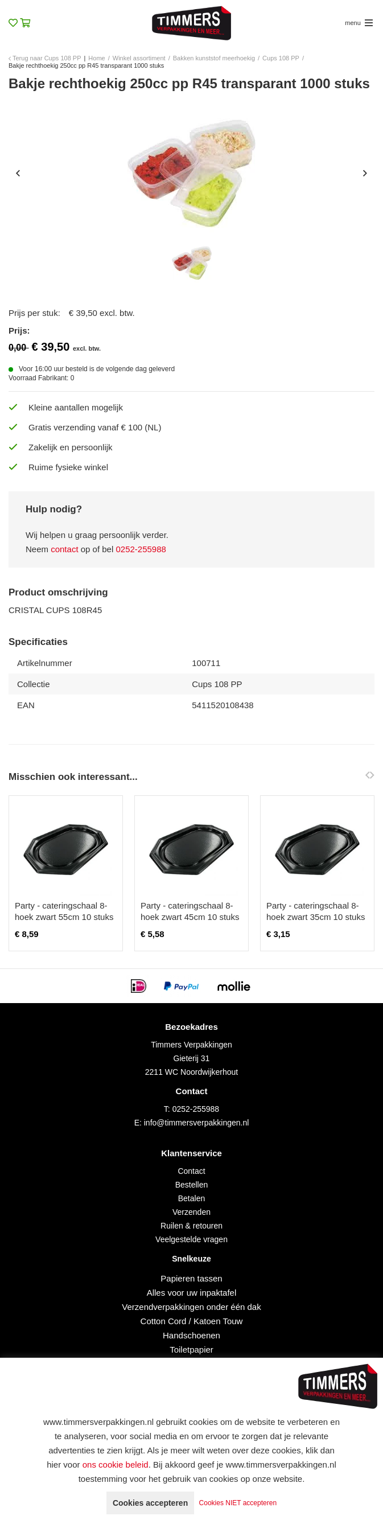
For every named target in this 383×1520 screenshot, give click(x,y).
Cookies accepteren (150, 1502)
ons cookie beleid (116, 1464)
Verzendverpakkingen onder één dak (191, 1307)
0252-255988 (141, 549)
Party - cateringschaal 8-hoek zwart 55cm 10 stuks (64, 911)
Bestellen (191, 1184)
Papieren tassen (191, 1278)
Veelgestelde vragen (191, 1239)
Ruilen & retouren (191, 1225)
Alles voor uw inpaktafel (192, 1292)
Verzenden (191, 1212)
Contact (191, 1171)
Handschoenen (191, 1335)
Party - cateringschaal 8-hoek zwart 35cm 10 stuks (315, 911)
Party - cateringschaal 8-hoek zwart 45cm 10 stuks (190, 911)
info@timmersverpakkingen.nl (196, 1122)
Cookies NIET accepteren (238, 1503)
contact (64, 549)
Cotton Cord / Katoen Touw (192, 1321)
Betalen (191, 1198)
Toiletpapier (191, 1349)
